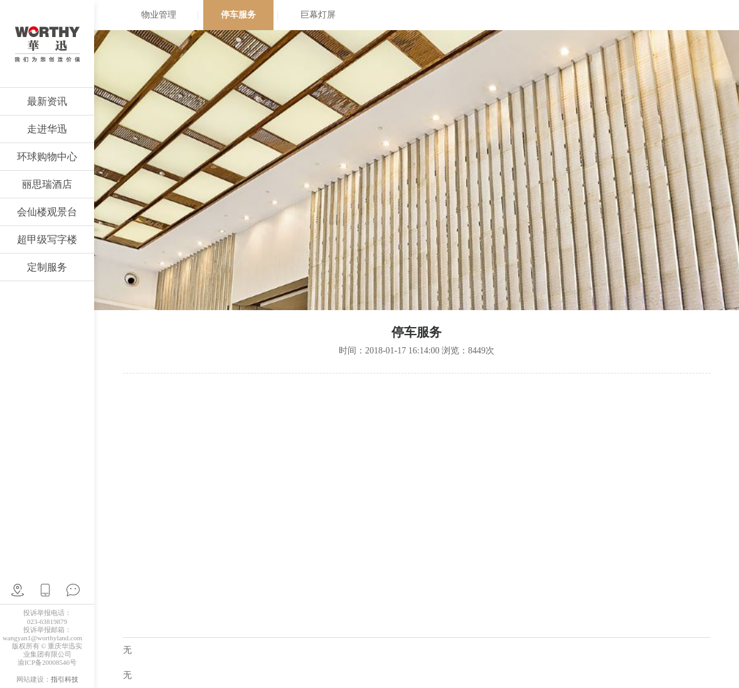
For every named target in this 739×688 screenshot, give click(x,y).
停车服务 (238, 14)
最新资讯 (47, 101)
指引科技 (64, 679)
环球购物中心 (47, 156)
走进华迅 (47, 129)
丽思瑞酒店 (47, 184)
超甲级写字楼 (47, 239)
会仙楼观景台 (47, 212)
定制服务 (47, 267)
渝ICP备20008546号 (47, 662)
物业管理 (158, 14)
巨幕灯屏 (318, 14)
